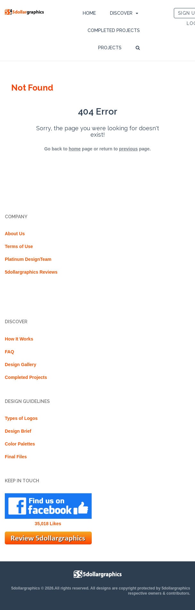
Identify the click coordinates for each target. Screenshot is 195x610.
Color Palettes (20, 443)
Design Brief (18, 431)
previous (128, 148)
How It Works (19, 338)
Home (89, 13)
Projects (110, 47)
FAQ (9, 351)
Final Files (16, 456)
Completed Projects (114, 30)
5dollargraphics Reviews (31, 272)
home (75, 148)
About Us (15, 233)
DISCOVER (121, 13)
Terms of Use (19, 246)
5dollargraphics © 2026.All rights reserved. (50, 588)
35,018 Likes (48, 523)
